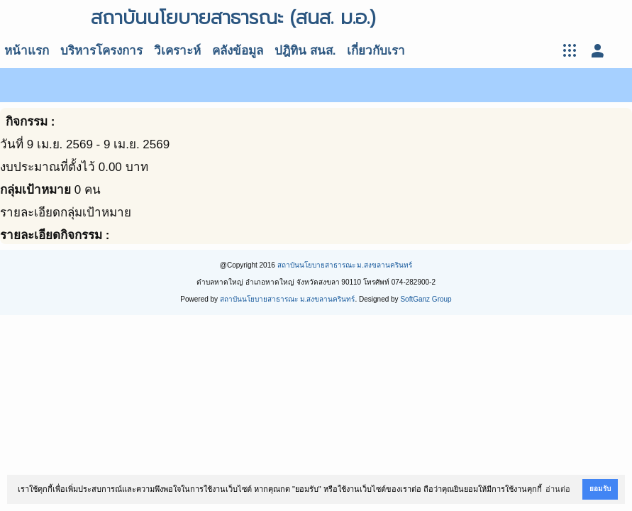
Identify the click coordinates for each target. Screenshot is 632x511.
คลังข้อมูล (237, 50)
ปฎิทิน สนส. (305, 50)
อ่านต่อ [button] (557, 489)
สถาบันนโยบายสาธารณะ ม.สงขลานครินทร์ (345, 265)
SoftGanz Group (425, 299)
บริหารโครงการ (101, 50)
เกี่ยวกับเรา (376, 50)
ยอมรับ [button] (600, 489)
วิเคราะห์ (177, 50)
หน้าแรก (26, 50)
